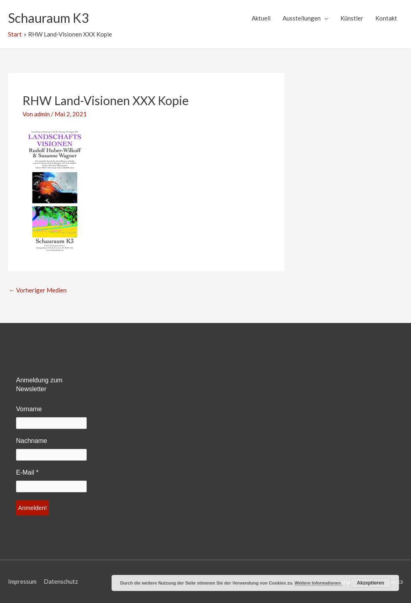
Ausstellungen (302, 18)
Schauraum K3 (48, 18)
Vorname (29, 409)
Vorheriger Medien (38, 290)
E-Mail (27, 472)
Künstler (351, 18)
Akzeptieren (370, 583)
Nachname (31, 440)
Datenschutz (61, 581)
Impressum (22, 581)
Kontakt (386, 18)
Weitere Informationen (318, 583)
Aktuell (261, 18)
